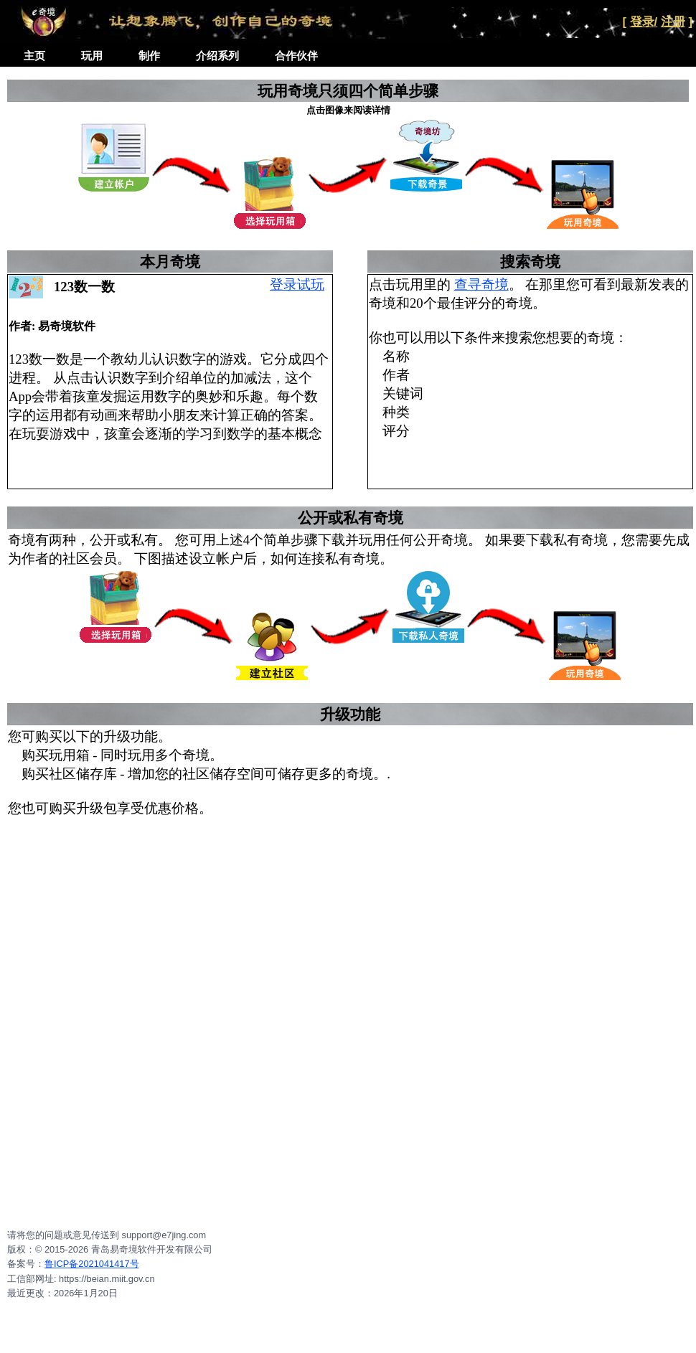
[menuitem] (34, 56)
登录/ (644, 22)
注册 (673, 22)
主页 (34, 56)
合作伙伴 (296, 56)
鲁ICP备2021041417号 (91, 1263)
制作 (149, 56)
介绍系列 (217, 56)
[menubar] (171, 56)
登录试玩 (297, 284)
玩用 (92, 56)
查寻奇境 (481, 284)
